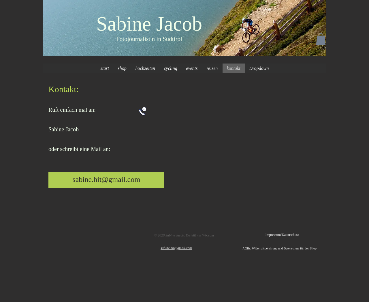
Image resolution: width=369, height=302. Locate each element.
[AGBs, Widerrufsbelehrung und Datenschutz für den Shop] (284, 248)
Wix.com (208, 235)
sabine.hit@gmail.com (176, 248)
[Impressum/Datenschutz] (282, 235)
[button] (321, 39)
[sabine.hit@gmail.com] (106, 180)
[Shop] (266, 9)
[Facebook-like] (67, 234)
